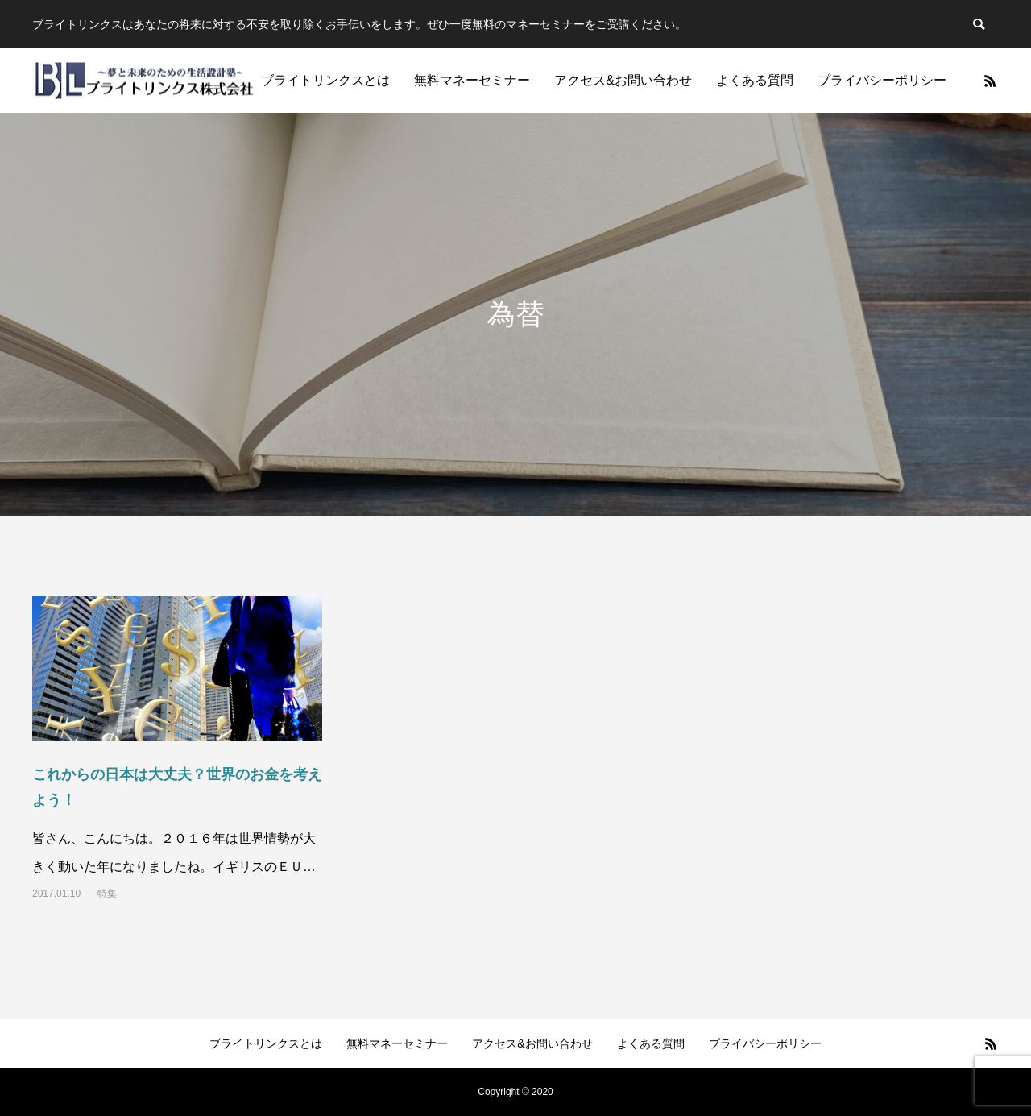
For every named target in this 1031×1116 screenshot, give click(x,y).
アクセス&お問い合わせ (623, 80)
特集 (107, 893)
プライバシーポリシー (882, 80)
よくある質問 (754, 80)
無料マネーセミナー (472, 80)
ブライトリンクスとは (325, 80)
